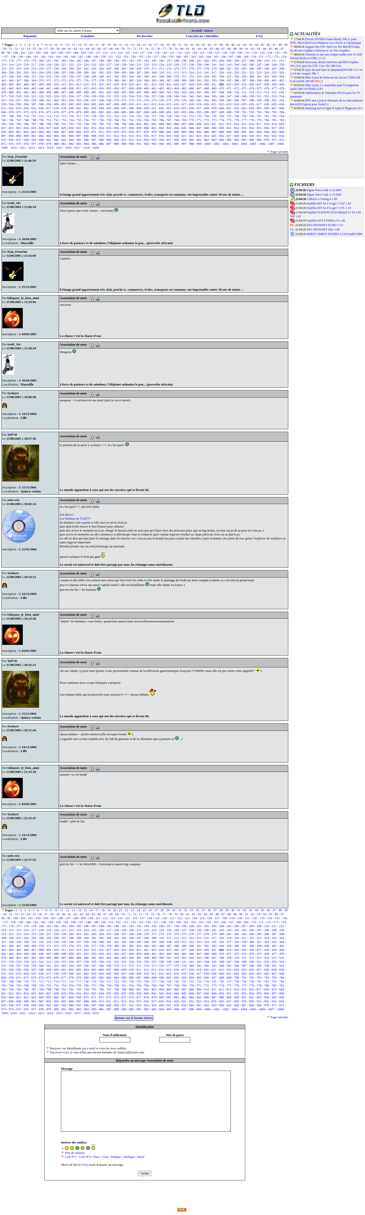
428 (191, 84)
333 (48, 76)
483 (33, 92)
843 (169, 128)
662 (236, 108)
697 (214, 112)
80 (181, 49)
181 (48, 60)
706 (281, 112)
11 (61, 45)
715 (63, 116)
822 (11, 128)
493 (108, 92)
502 (176, 92)
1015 (59, 148)
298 (71, 72)
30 (173, 45)
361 (259, 76)
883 (184, 132)
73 (140, 49)
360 (251, 76)
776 (236, 120)
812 (221, 124)
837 (124, 128)
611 (138, 104)
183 (63, 60)
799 (124, 124)
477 (274, 88)
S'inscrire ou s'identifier (201, 36)
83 (199, 49)
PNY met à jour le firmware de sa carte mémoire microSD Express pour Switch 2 (326, 102)
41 (238, 45)
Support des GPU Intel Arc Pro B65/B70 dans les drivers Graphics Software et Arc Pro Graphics (325, 48)
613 (153, 104)
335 (63, 76)
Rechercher (145, 36)
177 (18, 60)
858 (281, 128)
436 (251, 84)
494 (116, 92)
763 (138, 120)
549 (244, 96)
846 (191, 128)
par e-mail (88, 1048)
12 (67, 45)
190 (116, 60)
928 (236, 136)
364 (281, 76)
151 (110, 56)
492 (101, 92)
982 (71, 144)
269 (138, 68)
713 (48, 116)
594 (11, 104)
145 (65, 56)
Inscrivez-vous (59, 1052)
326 (281, 72)
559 (33, 100)
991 (138, 144)
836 (116, 128)
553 (274, 96)
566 (86, 100)
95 (270, 49)
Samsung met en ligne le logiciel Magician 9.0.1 (334, 108)
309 (154, 72)
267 (124, 68)
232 (146, 64)
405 (18, 84)
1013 (41, 148)
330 (26, 76)
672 (26, 112)
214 (11, 64)
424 (161, 84)
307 (138, 72)
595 (18, 104)
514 (266, 92)
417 (108, 84)
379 (108, 80)
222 (71, 64)
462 (161, 88)
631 (3, 108)
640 (71, 108)
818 (266, 124)
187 (93, 60)
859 (3, 132)
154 (133, 56)
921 (184, 136)
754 (71, 120)
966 (236, 140)
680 (86, 112)
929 (244, 136)
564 (71, 100)
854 (251, 128)
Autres (208, 30)
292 (26, 72)
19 (108, 45)
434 (236, 84)
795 (93, 124)
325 (274, 72)
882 (176, 132)
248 (266, 64)
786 (26, 124)
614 (161, 104)
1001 (216, 144)
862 (26, 132)
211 (274, 60)
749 (33, 120)
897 (3, 136)
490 (86, 92)
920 (176, 136)
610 (131, 104)
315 (198, 72)
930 (251, 136)
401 (274, 80)
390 (191, 80)
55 (34, 49)
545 (214, 96)
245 (244, 64)
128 (224, 52)
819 (274, 124)
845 (184, 128)
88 (229, 49)
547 (229, 96)
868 (71, 132)
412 (71, 84)
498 (146, 92)
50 (4, 49)
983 (78, 144)
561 (48, 100)
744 (281, 116)
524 (56, 96)
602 (71, 104)
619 (198, 104)
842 (161, 128)
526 (71, 96)
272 (161, 68)
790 (56, 124)
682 (101, 112)
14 (79, 45)
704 (266, 112)
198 (176, 60)
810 (206, 124)
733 (198, 116)
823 (18, 128)
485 (48, 92)
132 (254, 52)
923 (198, 136)
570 (116, 100)
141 (35, 56)
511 (244, 92)
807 (184, 124)
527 (78, 96)
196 (161, 60)
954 (146, 140)
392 (206, 80)
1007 (271, 144)
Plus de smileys (75, 1153)
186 (86, 60)
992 (146, 144)
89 (235, 49)
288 (281, 68)
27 (156, 45)
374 (71, 80)
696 (206, 112)
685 (124, 112)
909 (93, 136)
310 (161, 72)
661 (229, 108)
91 (246, 49)
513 (259, 92)
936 (11, 140)
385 (154, 80)
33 (191, 45)
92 (252, 49)
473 (244, 88)
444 (26, 88)
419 (123, 84)
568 (101, 100)
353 (199, 76)
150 (103, 56)
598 (41, 104)
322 (251, 72)
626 (251, 104)
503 (184, 92)
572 (131, 100)
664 (251, 108)
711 (33, 116)
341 (108, 76)
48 (280, 45)
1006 (262, 144)
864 (41, 132)
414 (86, 84)
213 (3, 64)
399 (259, 80)
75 (152, 49)
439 (274, 84)
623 (229, 104)
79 (176, 49)
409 (48, 84)
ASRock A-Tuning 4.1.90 (322, 199)
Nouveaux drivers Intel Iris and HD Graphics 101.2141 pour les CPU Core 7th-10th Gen (324, 64)
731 (184, 116)
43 (250, 45)
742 (266, 116)
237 (184, 64)
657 (199, 108)
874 (116, 132)
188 (101, 60)
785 (18, 124)
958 (176, 140)
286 (266, 68)
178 (26, 60)
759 (108, 120)
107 (68, 52)
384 (146, 80)
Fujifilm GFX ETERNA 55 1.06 (326, 220)
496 (131, 92)
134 (269, 52)
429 (198, 84)
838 (131, 128)
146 (73, 56)
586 (236, 100)
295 (48, 72)
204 (221, 60)
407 (33, 84)
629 (274, 104)
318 (221, 72)
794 (86, 124)
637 (48, 108)
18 (102, 45)
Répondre (30, 36)
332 (41, 76)
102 (30, 52)
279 (214, 68)
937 (18, 140)
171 (261, 56)
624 (236, 104)
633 (18, 108)
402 (281, 80)
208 (251, 60)
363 (274, 76)
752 (56, 120)
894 (266, 132)
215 (18, 64)
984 (86, 144)
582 (206, 100)
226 (101, 64)
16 (91, 45)
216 (26, 64)
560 (41, 100)
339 (93, 76)
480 (11, 92)
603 (78, 104)
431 (213, 84)
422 (146, 84)
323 (259, 72)
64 (87, 49)
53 (22, 49)
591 (274, 100)
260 (71, 68)
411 (63, 84)
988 (116, 144)
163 (201, 56)
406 (26, 84)
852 (236, 128)
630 (281, 104)
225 (93, 64)
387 (169, 80)
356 (221, 76)
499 (154, 92)
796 (101, 124)
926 (221, 136)
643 (93, 108)
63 (81, 49)
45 (262, 45)
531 (108, 96)
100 (15, 52)
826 (41, 128)
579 (184, 100)
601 (63, 104)
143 (50, 56)
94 (264, 49)
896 (281, 132)
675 (48, 112)
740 (251, 116)
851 (229, 128)
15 (85, 45)
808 (191, 124)
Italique (116, 1157)
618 (191, 104)
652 (161, 108)
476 (266, 88)
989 (124, 144)
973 (3, 144)
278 (206, 68)
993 (154, 144)
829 (63, 128)
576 (161, 100)
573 (138, 100)
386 (161, 80)
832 (86, 128)
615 (168, 104)
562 (56, 100)
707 (3, 116)
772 (206, 120)
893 (259, 132)
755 (78, 120)
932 (266, 136)
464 (176, 88)
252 (11, 68)
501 (169, 92)
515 (274, 92)
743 (274, 116)
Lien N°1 (71, 1157)
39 (227, 45)
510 (236, 92)
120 (164, 52)
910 (101, 136)
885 (199, 132)
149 (95, 56)
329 (18, 76)
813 (229, 124)
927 (229, 136)
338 (86, 76)
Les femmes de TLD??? (75, 518)
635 (33, 108)
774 (221, 120)
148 (88, 56)
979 (48, 144)
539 (169, 96)
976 (26, 144)
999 (199, 144)
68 (111, 49)
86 (217, 49)
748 (26, 120)
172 (268, 56)
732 (191, 116)
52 (16, 49)
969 (259, 140)
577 (169, 100)
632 (11, 108)
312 (176, 72)
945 (78, 140)
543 (199, 96)
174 (283, 56)
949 (108, 140)
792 (71, 124)
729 (168, 116)
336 (71, 76)
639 (63, 108)
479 (3, 92)
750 (41, 120)
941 (48, 140)
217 (33, 64)
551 (259, 96)
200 (191, 60)
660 (221, 108)
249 (274, 64)
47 (274, 45)
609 (124, 104)
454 (101, 88)
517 (3, 96)
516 (281, 92)
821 (3, 128)
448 (56, 88)
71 (128, 49)
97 (282, 49)
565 (78, 100)
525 (63, 96)
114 (120, 52)
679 (78, 112)
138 (13, 56)
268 (131, 68)
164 (208, 56)
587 (244, 100)
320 (236, 72)
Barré (140, 1157)
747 (18, 120)
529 (93, 96)
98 (2, 52)
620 (206, 104)
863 (33, 132)
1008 (280, 144)
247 (259, 64)
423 (153, 84)
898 (11, 136)
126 (209, 52)
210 (266, 60)
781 (274, 120)
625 (244, 104)
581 (199, 100)
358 (236, 76)
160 (178, 56)
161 (185, 56)
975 (18, 144)
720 (101, 116)
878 (146, 132)
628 (266, 104)
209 (259, 60)
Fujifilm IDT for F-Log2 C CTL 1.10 (329, 208)
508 (221, 92)
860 (11, 132)
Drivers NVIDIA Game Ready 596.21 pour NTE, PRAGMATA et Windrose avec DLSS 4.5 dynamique (325, 41)
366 (11, 80)
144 (58, 56)
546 (221, 96)
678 (71, 112)
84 (205, 49)
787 (33, 124)
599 (48, 104)
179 (33, 60)
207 (244, 60)
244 (236, 64)
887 (214, 132)
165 (215, 56)
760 (116, 120)
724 (131, 116)
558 (26, 100)
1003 (235, 144)
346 (146, 76)
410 (56, 84)
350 (176, 76)
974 (11, 144)
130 (239, 52)
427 (184, 84)
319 (229, 72)
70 (122, 49)
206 (236, 60)
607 (108, 104)
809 (199, 124)
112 (105, 52)
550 (251, 96)
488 (71, 92)
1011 (23, 148)
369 (33, 80)
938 (26, 140)
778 (251, 120)
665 (259, 108)
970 (266, 140)
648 (131, 108)
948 (101, 140)
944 (71, 140)
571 (124, 100)
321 (244, 72)
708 (11, 116)
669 (3, 112)
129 (232, 52)
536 (146, 96)
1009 (4, 148)
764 (146, 120)
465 (184, 88)
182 (56, 60)
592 (281, 100)
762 (131, 120)
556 (11, 100)
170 (253, 56)
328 (11, 76)
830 (71, 128)
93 (258, 49)
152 (118, 56)
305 (124, 72)
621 (213, 104)
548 (236, 96)
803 (154, 124)
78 (170, 49)
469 (214, 88)
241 (214, 64)
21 (120, 45)
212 (281, 60)
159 (170, 56)
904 (56, 136)
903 (48, 136)
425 (168, 84)
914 (131, 136)
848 (206, 128)
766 (161, 120)
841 (154, 128)
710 (26, 116)
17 (97, 45)
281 (229, 68)
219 (48, 64)
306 (131, 72)
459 (138, 88)
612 (146, 104)
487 (63, 92)
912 (116, 136)
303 (108, 72)
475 (259, 88)
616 (176, 104)
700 (236, 112)
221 (63, 64)
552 (266, 96)
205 (229, 60)
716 (71, 116)
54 (28, 49)
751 (48, 120)
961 (199, 140)
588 (251, 100)
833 (93, 128)
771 (199, 120)
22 (126, 45)
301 (93, 72)
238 (191, 64)
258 (56, 68)
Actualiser (87, 36)
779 (259, 120)
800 (131, 124)
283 (244, 68)
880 (161, 132)
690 (161, 112)
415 (93, 84)
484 (41, 92)
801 (138, 124)
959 (184, 140)
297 (63, 72)
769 (184, 120)
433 (229, 84)
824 (26, 128)
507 (214, 92)
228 (116, 64)
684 (116, 112)
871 (93, 132)
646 (116, 108)
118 (149, 52)
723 (123, 116)
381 (124, 80)
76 (158, 49)
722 (116, 116)
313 (184, 72)
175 (3, 60)
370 (41, 80)
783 (3, 124)
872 (101, 132)
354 (206, 76)
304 (116, 72)
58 (51, 49)
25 (144, 45)
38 (221, 45)
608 (116, 104)
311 (169, 72)
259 (63, 68)
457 (124, 88)
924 (206, 136)
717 (78, 116)
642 (86, 108)
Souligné (129, 1157)
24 (138, 45)
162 (193, 56)
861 (18, 132)
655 (184, 108)
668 (281, 108)
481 (18, 92)
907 (78, 136)
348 (161, 76)
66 (99, 49)
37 (215, 45)
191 (124, 60)
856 (266, 128)
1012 (31, 148)
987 (108, 144)
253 (18, 68)
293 (33, 72)
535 (138, 96)
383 (138, 80)
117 (142, 52)
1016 (68, 148)
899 (18, 136)
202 (206, 60)
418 (116, 84)
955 (154, 140)
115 (127, 52)
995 (169, 144)
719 (93, 116)
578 (176, 100)
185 (78, 60)
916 (146, 136)
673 (33, 112)
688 (146, 112)
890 (236, 132)
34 (197, 45)
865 (48, 132)
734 (206, 116)
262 (86, 68)
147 (80, 56)
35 (203, 45)
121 (172, 52)
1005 (253, 144)
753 (63, 120)
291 (18, 72)
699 (229, 112)
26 (150, 45)
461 (154, 88)
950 (116, 140)
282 (236, 68)
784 (11, 124)
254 (26, 68)
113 (112, 52)
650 (146, 108)
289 (3, 72)
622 (221, 104)
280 (221, 68)
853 (244, 128)
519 (18, 96)
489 (78, 92)
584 (221, 100)
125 (202, 52)
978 (41, 144)
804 (161, 124)
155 (140, 56)
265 (108, 68)
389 (184, 80)
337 (78, 76)
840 (146, 128)
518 (11, 96)
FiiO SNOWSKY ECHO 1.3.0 (325, 225)
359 (244, 76)
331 (33, 76)
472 (236, 88)
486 (56, 92)
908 (86, 136)
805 (169, 124)
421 (138, 84)
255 (33, 68)
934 (281, 136)
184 (71, 60)
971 (274, 140)
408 (41, 84)
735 (213, 116)
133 (262, 52)
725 (138, 116)
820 (281, 124)
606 (101, 104)
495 (124, 92)
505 (199, 92)
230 (131, 64)
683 (108, 112)
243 (229, 64)
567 (93, 100)
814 (236, 124)
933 (274, 136)
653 (169, 108)
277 (199, 68)
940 (41, 140)
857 (274, 128)
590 (266, 100)
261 (78, 68)
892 (251, 132)
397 (244, 80)
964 (221, 140)
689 (154, 112)
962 (206, 140)
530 (101, 96)
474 (251, 88)
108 (75, 52)
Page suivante (279, 151)
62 (75, 49)
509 (229, 92)
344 (131, 76)
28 (162, 45)
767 (169, 120)
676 (56, 112)
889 (229, 132)
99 (8, 52)
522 (41, 96)
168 (238, 56)
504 (191, 92)
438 (266, 84)
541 (184, 96)
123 (186, 52)
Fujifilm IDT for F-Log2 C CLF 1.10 (329, 203)
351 (184, 76)
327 (3, 76)
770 (191, 120)
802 (146, 124)
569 (108, 100)
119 (157, 52)
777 (244, 120)
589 (259, 100)
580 (191, 100)
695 (199, 112)
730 (176, 116)
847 (199, 128)
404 (11, 84)
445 (33, 88)
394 (221, 80)
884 (191, 132)
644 (101, 108)
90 (240, 49)
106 (60, 52)
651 (154, 108)
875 (124, 132)
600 (56, 104)
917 (153, 136)
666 (266, 108)
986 (101, 144)
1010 (13, 148)
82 (193, 49)
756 (86, 120)
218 (41, 64)
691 (169, 112)
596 (26, 104)
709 (18, 116)
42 (244, 45)
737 (229, 116)
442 (11, 88)
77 (164, 49)
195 (154, 60)
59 (57, 49)
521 (33, 96)
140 (28, 56)
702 (251, 112)
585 (229, 100)
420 (131, 84)
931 (259, 136)
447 (48, 88)
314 (191, 72)
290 (11, 72)
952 (131, 140)
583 (214, 100)
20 (114, 45)
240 (206, 64)
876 (131, 132)
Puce (97, 1157)
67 (105, 49)
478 (281, 88)
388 (176, 80)
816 (251, 124)
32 (185, 45)
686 (131, 112)
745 (3, 120)
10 (55, 45)
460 (146, 88)
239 (199, 64)
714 (56, 116)
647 (124, 108)
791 (63, 124)
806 (176, 124)
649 (138, 108)
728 (161, 116)
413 (78, 84)
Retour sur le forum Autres (134, 1018)
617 (184, 104)
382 (131, 80)
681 (93, 112)
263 (93, 68)
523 (48, 96)
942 (56, 140)
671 (18, 112)
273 (169, 68)
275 (184, 68)
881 (169, 132)
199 (184, 60)
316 (206, 72)
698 (221, 112)
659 (214, 108)
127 (217, 52)
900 (26, 136)
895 (274, 132)
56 (40, 49)
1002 (225, 144)
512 (251, 92)
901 (33, 136)
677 (63, 112)
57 (46, 49)
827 (48, 128)
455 (108, 88)
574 (146, 100)
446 (41, 88)
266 (116, 68)
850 (221, 128)
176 (11, 60)
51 (10, 49)
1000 (207, 144)
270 (146, 68)
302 (101, 72)
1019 (95, 148)
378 (101, 80)
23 (132, 45)
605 (93, 104)
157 (155, 56)
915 (138, 136)
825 (33, 128)
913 (123, 136)
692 (176, 112)
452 (86, 88)
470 (221, 88)
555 (3, 100)
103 (38, 52)
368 (26, 80)
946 (86, 140)
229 (124, 64)
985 (93, 144)
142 (43, 56)
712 (41, 116)
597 (33, 104)
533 (124, 96)
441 (3, 88)
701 (244, 112)
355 (214, 76)
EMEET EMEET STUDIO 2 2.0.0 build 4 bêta (335, 234)
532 (116, 96)
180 (41, 60)
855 (259, 128)
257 (48, 68)
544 (206, 96)
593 (3, 104)
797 (108, 124)
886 (206, 132)
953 (138, 140)
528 (86, 96)
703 (259, 112)
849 (214, 128)
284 (251, 68)
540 (176, 96)
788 (41, 124)
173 (276, 56)
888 (221, 132)
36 (209, 45)
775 (229, 120)
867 (63, 132)
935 (3, 140)
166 (223, 56)
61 (69, 49)
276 (191, 68)
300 (86, 72)
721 (108, 116)
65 (93, 49)
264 (101, 68)
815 (244, 124)
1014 (50, 148)
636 (41, 108)
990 (131, 144)
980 (56, 144)
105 (53, 52)
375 (78, 80)
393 (214, 80)
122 (179, 52)
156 (148, 56)
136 (284, 52)
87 (223, 49)
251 (3, 68)
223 (78, 64)
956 (161, 140)
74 (146, 49)
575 (154, 100)
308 (146, 72)
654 (176, 108)
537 (154, 96)
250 (281, 64)
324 (266, 72)
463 (169, 88)
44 (256, 45)
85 (211, 49)
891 (244, 132)
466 (191, 88)
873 (108, 132)
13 (73, 45)
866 (56, 132)
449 (63, 88)
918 (161, 136)
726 (146, 116)
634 (26, 108)
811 (214, 124)
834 (101, 128)
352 (191, 76)
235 (169, 64)
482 (26, 92)
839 (138, 128)
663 (244, 108)
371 (48, 80)
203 (214, 60)
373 (63, 80)
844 (176, 128)
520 (26, 96)
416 (101, 84)
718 (86, 116)
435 (244, 84)
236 (176, 64)
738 (236, 116)
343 (124, 76)
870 (86, 132)
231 (138, 64)
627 (259, 104)
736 (221, 116)
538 (161, 96)
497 (138, 92)
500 (161, 92)
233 (154, 64)
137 (5, 56)
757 (93, 120)
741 (259, 116)
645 (108, 108)
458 (131, 88)
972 (281, 140)
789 (48, 124)
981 (63, 144)
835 (108, 128)
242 (221, 64)
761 (124, 120)
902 (41, 136)
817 (259, 124)
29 (168, 45)
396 (236, 80)
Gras (106, 1157)
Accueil (196, 30)
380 (116, 80)
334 (56, 76)
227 (108, 64)
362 (266, 76)
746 (11, 120)
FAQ (259, 36)
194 (146, 60)
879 (154, 132)
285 (259, 68)
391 (199, 80)
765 (154, 120)
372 (56, 80)
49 (285, 45)
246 (251, 64)
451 (78, 88)
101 (23, 52)
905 (63, 136)
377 (93, 80)
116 (134, 52)
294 (41, 72)
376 (86, 80)
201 (199, 60)
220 (56, 64)
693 (184, 112)
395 (229, 80)
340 (101, 76)
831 (78, 128)
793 (78, 124)
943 (63, 140)
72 (134, 49)
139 (20, 56)
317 (213, 72)
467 (199, 88)
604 (86, 104)
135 (277, 52)
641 (78, 108)
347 (154, 76)
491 (93, 92)
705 (274, 112)
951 (124, 140)
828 (56, 128)
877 (138, 132)
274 (176, 68)
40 (233, 45)
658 (206, 108)
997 (184, 144)
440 (281, 84)
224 (86, 64)
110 (90, 52)
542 (191, 96)
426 (176, 84)
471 (229, 88)
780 (266, 120)
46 (268, 45)
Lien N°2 (85, 1157)
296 (56, 72)
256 (41, 68)
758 (101, 120)
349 (169, 76)
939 (33, 140)
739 (244, 116)
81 (187, 49)
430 (206, 84)
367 (18, 80)
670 (11, 112)
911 (108, 136)
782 (281, 120)
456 (116, 88)
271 (154, 68)
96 (276, 49)
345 (138, 76)
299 (78, 72)
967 (244, 140)
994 (161, 144)
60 (63, 49)
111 (98, 52)
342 (116, 76)
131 (247, 52)
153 (125, 56)
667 (274, 108)
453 (93, 88)
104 (45, 52)
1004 (244, 144)
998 (191, 144)
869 (78, 132)
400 (266, 80)
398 (251, 80)
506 (206, 92)
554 (281, 96)
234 (161, 64)
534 (131, 96)
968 (251, 140)
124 (194, 52)
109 (83, 52)
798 (116, 124)
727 (153, 116)
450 (71, 88)
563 (63, 100)
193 (138, 60)
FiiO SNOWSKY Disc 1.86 (323, 229)
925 (213, 136)
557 (18, 100)
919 (168, 136)
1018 (86, 148)
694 (191, 112)
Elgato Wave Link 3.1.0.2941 (324, 190)
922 (191, 136)
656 (191, 108)
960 (191, 140)
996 (176, 144)
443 (18, 88)
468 (206, 88)
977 (33, 144)
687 (138, 112)
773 (214, 120)
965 (229, 140)
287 (274, 68)
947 (93, 140)
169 (246, 56)
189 (108, 60)
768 (176, 120)
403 (3, 84)
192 (131, 60)
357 (229, 76)
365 (3, 80)
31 (179, 45)
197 (169, 60)
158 (163, 56)
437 (259, 84)
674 (41, 112)
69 (117, 49)
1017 (77, 148)
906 (71, 136)
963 (214, 140)
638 (56, 108)
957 (169, 140)
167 (231, 56)
